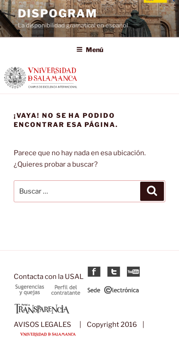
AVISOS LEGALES (42, 324)
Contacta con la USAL (49, 277)
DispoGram (57, 13)
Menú (89, 49)
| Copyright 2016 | (109, 324)
